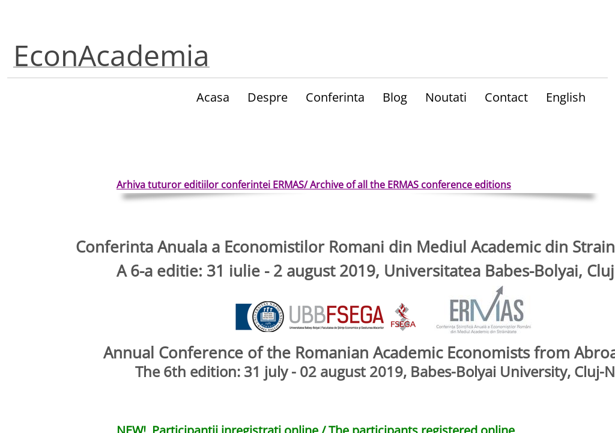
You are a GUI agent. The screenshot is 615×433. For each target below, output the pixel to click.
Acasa (212, 97)
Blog (395, 97)
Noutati (446, 97)
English (566, 97)
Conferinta (335, 97)
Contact (506, 97)
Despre (267, 97)
